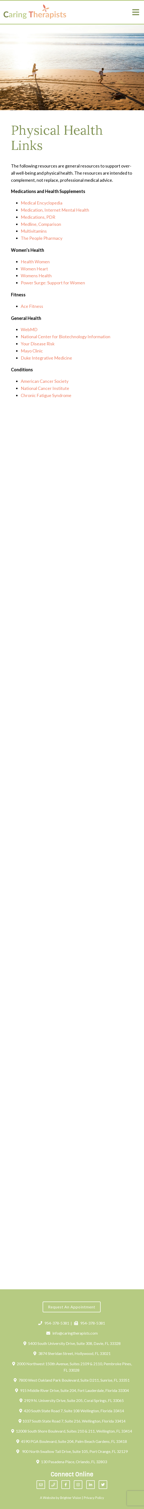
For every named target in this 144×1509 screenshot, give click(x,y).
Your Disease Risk (38, 343)
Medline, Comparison (41, 224)
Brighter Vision (70, 1498)
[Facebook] (65, 1484)
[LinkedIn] (90, 1484)
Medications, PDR (38, 217)
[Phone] (53, 1484)
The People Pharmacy (41, 238)
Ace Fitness (32, 306)
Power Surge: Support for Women (53, 282)
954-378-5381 (53, 1323)
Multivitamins (34, 231)
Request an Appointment (71, 1306)
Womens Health (36, 275)
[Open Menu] (135, 12)
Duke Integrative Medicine (46, 358)
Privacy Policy (94, 1498)
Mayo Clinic (32, 350)
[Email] (41, 1484)
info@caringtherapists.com (72, 1333)
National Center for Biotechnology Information (65, 336)
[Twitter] (103, 1484)
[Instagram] (78, 1484)
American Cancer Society (44, 381)
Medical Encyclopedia (41, 202)
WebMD (29, 329)
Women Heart (34, 268)
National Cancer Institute (45, 388)
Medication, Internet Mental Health (55, 210)
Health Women (35, 261)
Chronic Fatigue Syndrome (46, 395)
